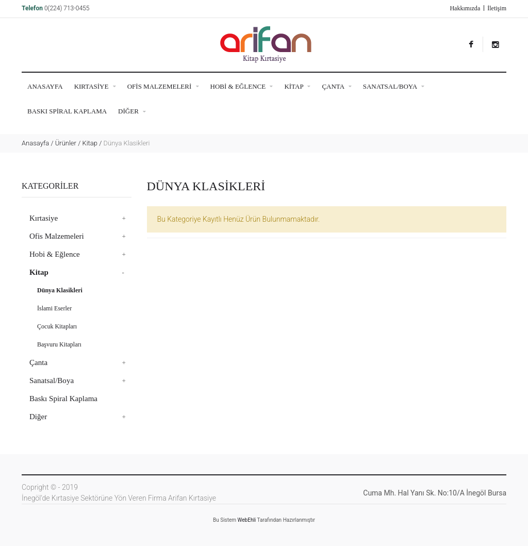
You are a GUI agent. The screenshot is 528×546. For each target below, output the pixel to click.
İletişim (496, 8)
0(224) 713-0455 (67, 8)
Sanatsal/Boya (393, 86)
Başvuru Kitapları (59, 344)
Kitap (297, 86)
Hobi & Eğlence (241, 86)
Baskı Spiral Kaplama (67, 111)
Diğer (132, 111)
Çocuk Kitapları (57, 326)
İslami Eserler (54, 308)
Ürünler (65, 143)
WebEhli (247, 520)
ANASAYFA (45, 86)
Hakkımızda (465, 8)
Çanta (336, 86)
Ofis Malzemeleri (163, 86)
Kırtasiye (95, 86)
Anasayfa (35, 143)
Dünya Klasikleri (59, 290)
